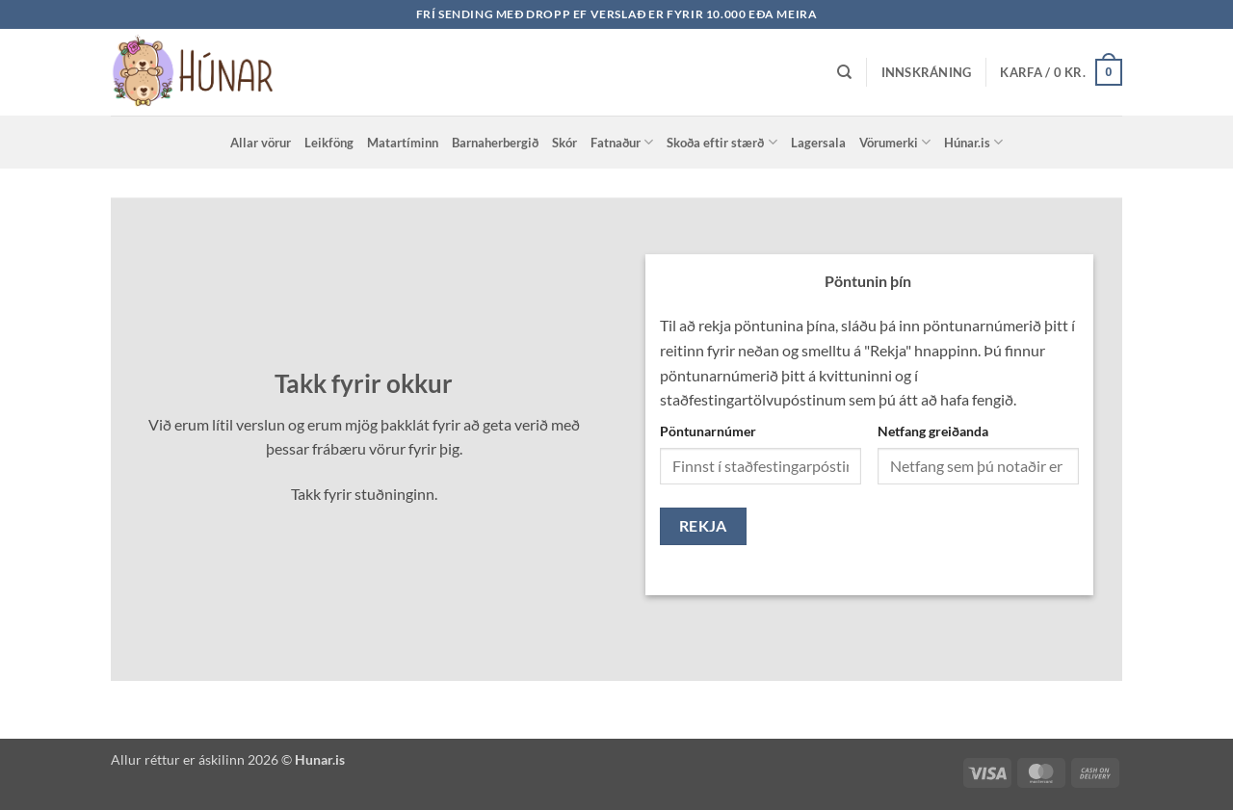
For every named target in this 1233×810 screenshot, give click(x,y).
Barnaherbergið (495, 142)
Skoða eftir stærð (721, 142)
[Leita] (844, 72)
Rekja (703, 526)
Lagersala (818, 142)
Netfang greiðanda (933, 431)
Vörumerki (895, 142)
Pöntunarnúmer (708, 431)
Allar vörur (260, 142)
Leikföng (329, 142)
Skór (564, 142)
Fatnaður (621, 142)
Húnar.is (973, 142)
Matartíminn (402, 142)
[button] (926, 72)
